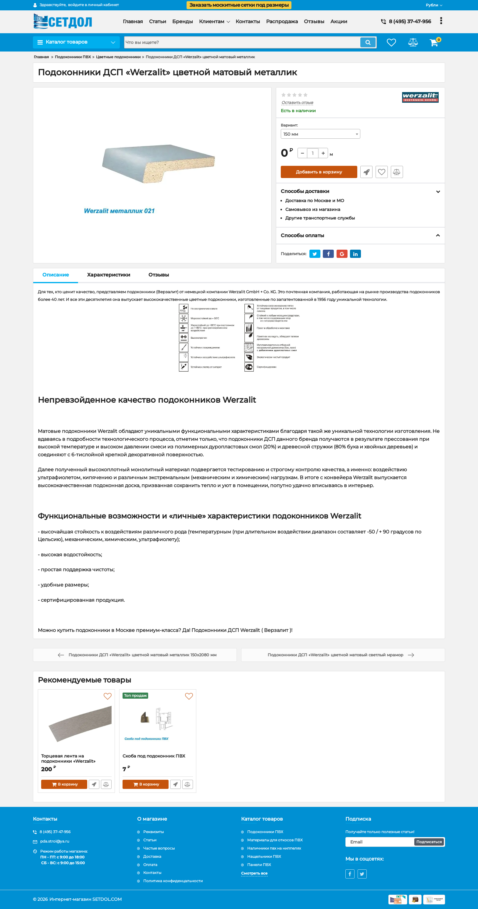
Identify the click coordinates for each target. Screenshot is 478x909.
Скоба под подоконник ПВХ (154, 756)
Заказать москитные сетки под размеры (239, 5)
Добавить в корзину (319, 172)
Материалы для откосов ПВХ (275, 840)
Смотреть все (254, 873)
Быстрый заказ (366, 172)
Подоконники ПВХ (265, 831)
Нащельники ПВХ (264, 856)
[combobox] (321, 134)
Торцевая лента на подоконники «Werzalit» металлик (68, 761)
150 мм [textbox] (291, 134)
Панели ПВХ (259, 864)
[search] (250, 42)
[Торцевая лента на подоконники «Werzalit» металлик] (76, 723)
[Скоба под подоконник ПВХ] (158, 723)
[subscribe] (395, 842)
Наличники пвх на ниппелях (274, 848)
